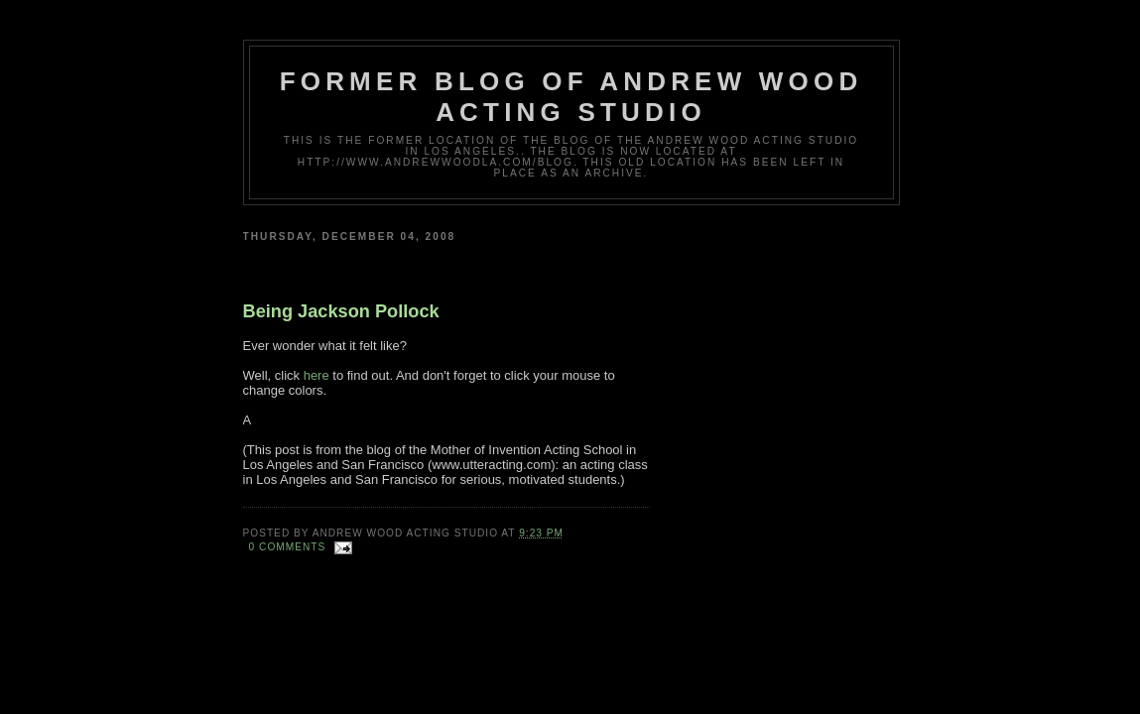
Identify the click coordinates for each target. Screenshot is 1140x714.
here (316, 375)
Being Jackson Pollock (341, 311)
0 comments (287, 546)
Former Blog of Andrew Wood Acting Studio (571, 96)
